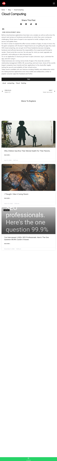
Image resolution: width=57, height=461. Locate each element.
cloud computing (8, 85)
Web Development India (11, 32)
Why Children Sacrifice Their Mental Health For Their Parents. (27, 188)
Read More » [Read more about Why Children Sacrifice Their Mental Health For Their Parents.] (7, 192)
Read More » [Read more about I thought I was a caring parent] (7, 235)
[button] (21, 24)
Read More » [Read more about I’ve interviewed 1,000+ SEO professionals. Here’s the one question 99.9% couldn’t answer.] (7, 280)
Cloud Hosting (21, 85)
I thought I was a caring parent (16, 231)
